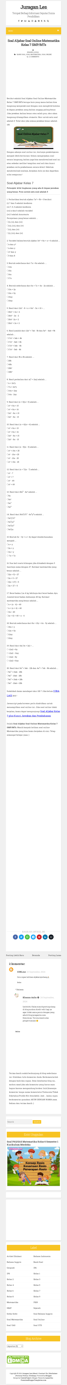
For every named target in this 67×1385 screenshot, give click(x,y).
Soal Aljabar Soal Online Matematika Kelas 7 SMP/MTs (33, 43)
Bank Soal (21, 54)
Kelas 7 (37, 1291)
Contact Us (43, 1373)
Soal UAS (11, 1325)
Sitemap (32, 1376)
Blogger (48, 1376)
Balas (19, 982)
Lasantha (49, 1378)
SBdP (9, 1308)
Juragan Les (33, 7)
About (35, 1373)
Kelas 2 (10, 1279)
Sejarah (37, 1308)
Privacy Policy (22, 1376)
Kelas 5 (37, 1285)
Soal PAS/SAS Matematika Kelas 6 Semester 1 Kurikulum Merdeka (32, 1143)
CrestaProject (25, 1378)
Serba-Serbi (12, 1313)
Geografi (11, 1267)
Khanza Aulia (30, 997)
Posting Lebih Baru (15, 955)
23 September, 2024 (36, 971)
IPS (8, 1273)
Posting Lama (54, 955)
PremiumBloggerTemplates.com (33, 1380)
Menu (33, 31)
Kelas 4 (10, 1285)
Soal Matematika (33, 54)
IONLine (21, 971)
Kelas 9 (37, 1296)
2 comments (34, 57)
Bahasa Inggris (14, 1262)
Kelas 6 (10, 1291)
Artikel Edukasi (14, 1256)
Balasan (20, 989)
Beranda (36, 955)
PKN (36, 1302)
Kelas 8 (10, 1296)
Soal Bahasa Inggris (43, 1313)
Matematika (12, 1302)
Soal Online (47, 54)
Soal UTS (38, 1325)
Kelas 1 (37, 1273)
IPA (35, 1267)
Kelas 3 (37, 1279)
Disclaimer (53, 1373)
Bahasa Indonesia (42, 1256)
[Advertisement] (33, 79)
